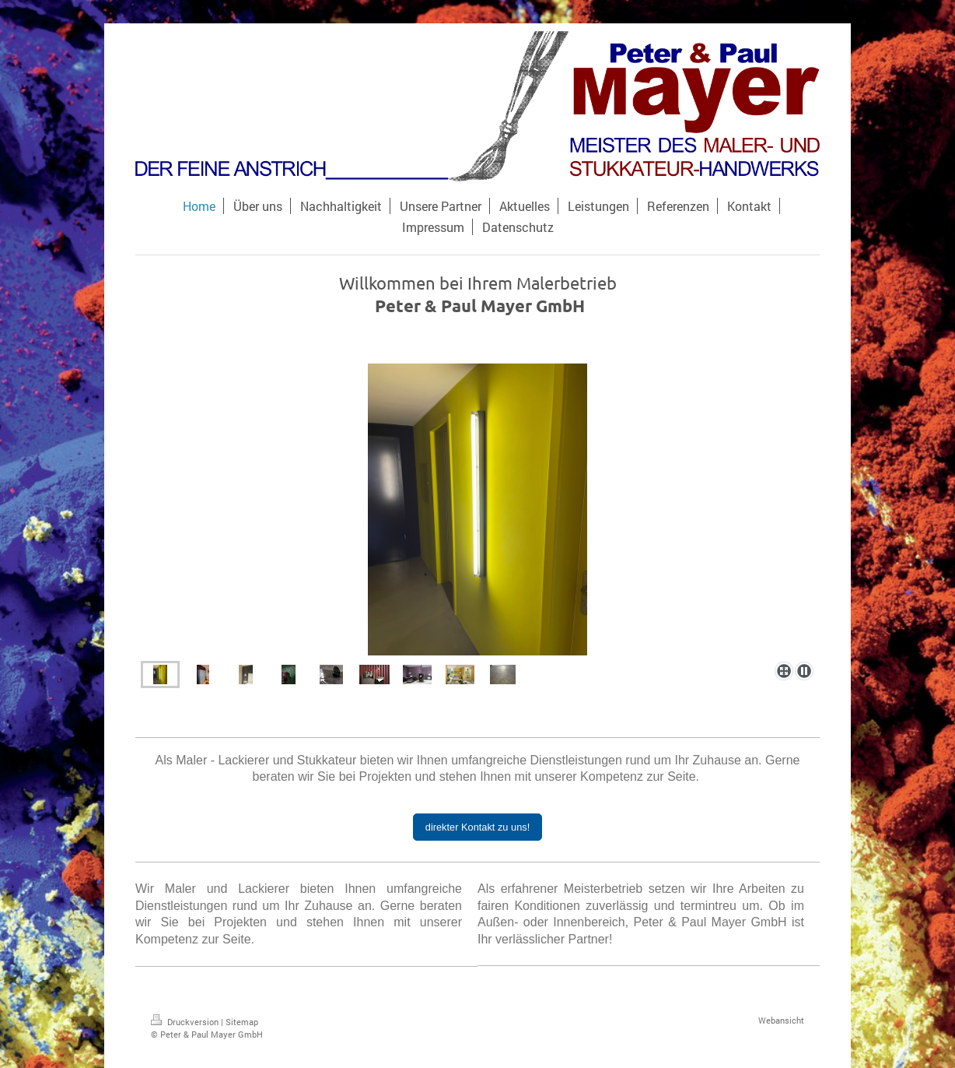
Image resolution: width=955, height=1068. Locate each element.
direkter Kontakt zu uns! (477, 827)
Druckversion (186, 1022)
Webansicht (781, 1020)
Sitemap (242, 1022)
